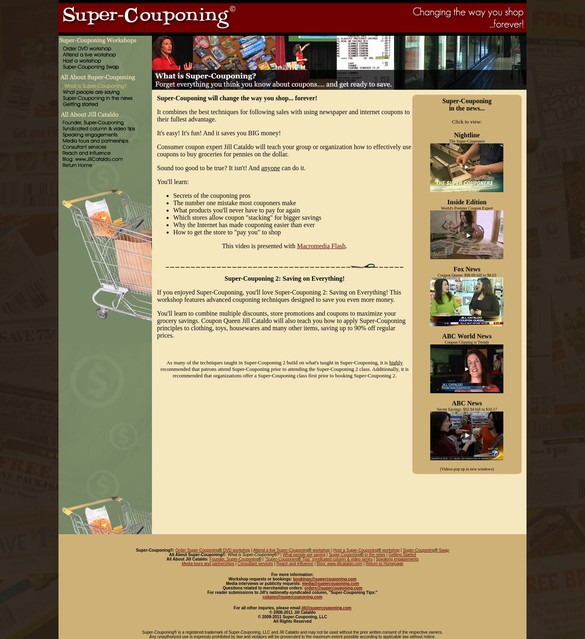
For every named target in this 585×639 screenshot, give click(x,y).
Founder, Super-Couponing (236, 559)
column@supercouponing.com (293, 597)
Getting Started (402, 554)
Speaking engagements (397, 559)
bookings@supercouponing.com (325, 579)
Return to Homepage (384, 563)
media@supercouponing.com (330, 583)
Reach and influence (294, 563)
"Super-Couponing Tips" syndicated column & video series (319, 559)
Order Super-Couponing (197, 550)
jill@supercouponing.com (326, 608)
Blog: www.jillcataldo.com (339, 563)
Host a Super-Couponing (356, 550)
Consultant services (255, 563)
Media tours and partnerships (208, 563)
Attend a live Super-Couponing (280, 550)
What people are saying (304, 554)
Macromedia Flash (321, 246)
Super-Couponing (419, 550)
